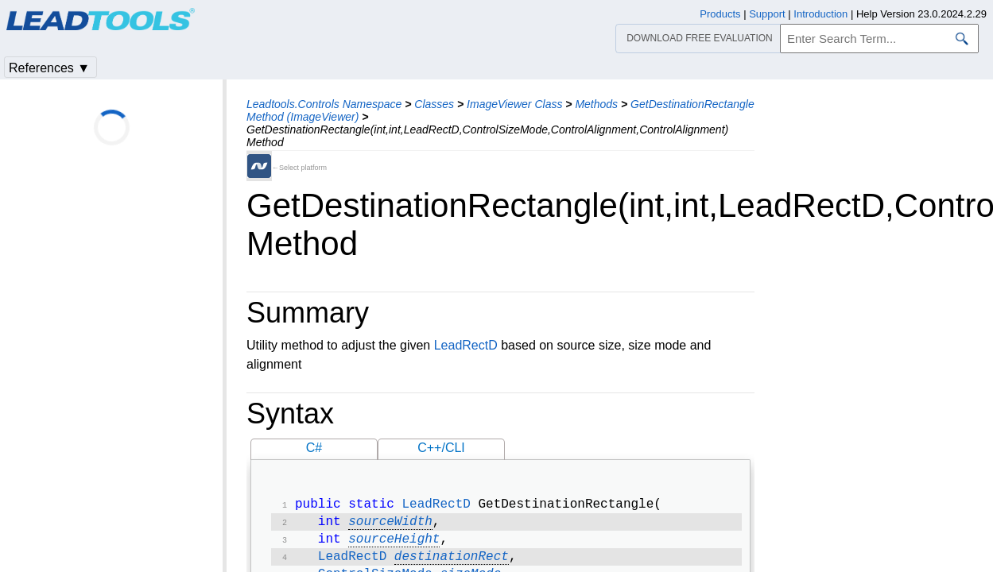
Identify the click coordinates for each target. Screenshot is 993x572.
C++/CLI (441, 447)
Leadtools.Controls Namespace (323, 104)
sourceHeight (394, 544)
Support (767, 14)
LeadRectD (466, 345)
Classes (434, 104)
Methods (596, 104)
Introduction (820, 14)
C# (314, 447)
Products (720, 14)
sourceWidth (390, 525)
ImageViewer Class (514, 104)
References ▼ (49, 68)
